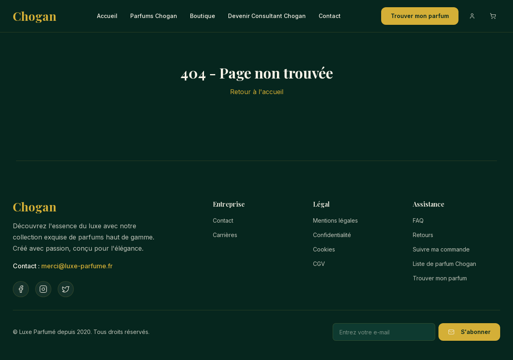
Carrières (225, 234)
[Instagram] (43, 289)
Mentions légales (335, 220)
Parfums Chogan (153, 15)
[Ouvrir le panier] (493, 16)
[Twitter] (66, 289)
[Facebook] (21, 289)
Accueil (107, 15)
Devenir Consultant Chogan (267, 15)
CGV (319, 263)
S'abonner (469, 331)
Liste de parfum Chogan (444, 263)
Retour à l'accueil (256, 92)
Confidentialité (332, 234)
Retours (423, 234)
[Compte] (472, 16)
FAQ (418, 220)
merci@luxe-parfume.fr (77, 266)
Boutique (202, 15)
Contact (330, 15)
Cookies (324, 249)
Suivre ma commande (441, 249)
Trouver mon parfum (420, 15)
